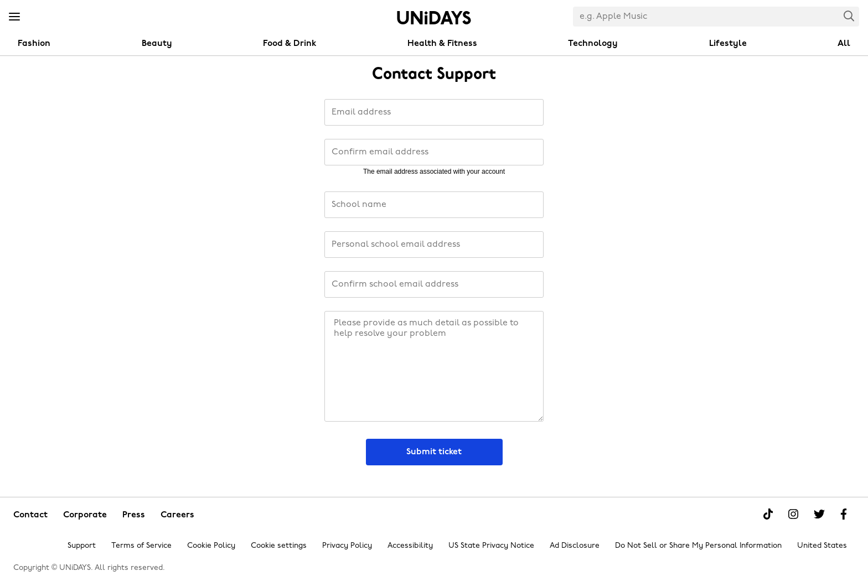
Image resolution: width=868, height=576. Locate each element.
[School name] (434, 204)
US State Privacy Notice (491, 546)
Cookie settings (279, 546)
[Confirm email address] (434, 152)
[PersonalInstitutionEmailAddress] (434, 244)
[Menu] (14, 17)
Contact (30, 515)
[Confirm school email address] (434, 284)
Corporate (85, 515)
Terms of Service (141, 546)
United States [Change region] (822, 546)
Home (434, 18)
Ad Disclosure (575, 546)
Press (133, 515)
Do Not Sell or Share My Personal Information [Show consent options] (698, 546)
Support (82, 546)
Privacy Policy (347, 546)
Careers (177, 515)
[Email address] (434, 112)
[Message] (434, 366)
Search (849, 16)
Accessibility (410, 546)
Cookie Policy (211, 546)
